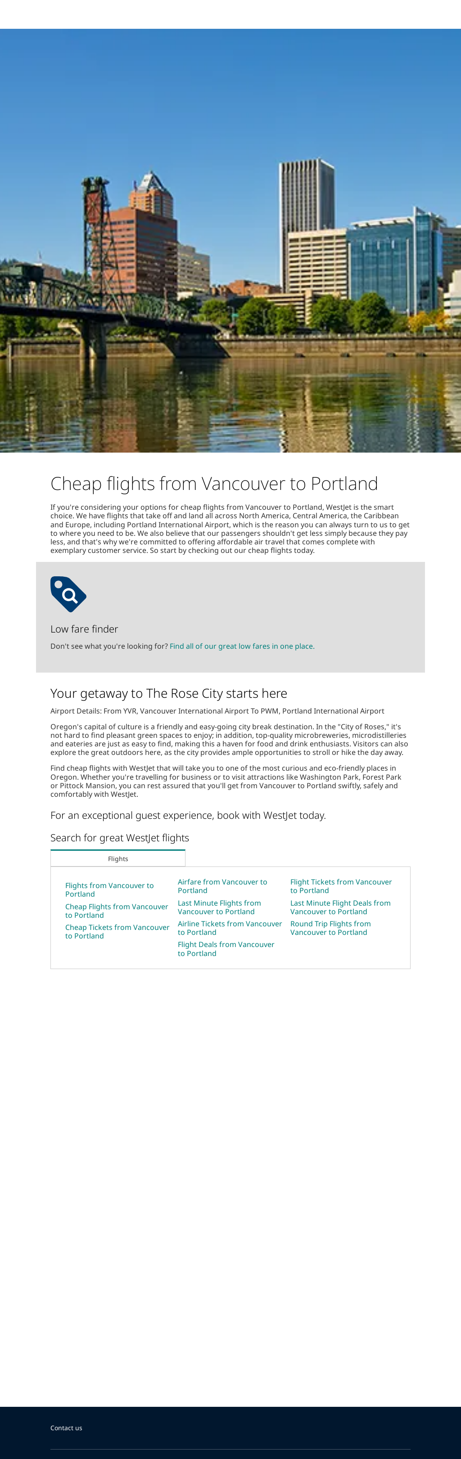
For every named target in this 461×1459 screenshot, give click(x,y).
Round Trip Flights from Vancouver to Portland (330, 928)
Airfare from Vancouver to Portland (222, 886)
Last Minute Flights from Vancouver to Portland (219, 907)
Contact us (66, 1427)
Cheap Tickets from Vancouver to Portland (117, 931)
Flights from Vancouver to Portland (109, 889)
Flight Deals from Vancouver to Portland (226, 948)
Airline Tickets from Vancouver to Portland (230, 928)
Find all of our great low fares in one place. (242, 646)
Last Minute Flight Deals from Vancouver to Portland (340, 907)
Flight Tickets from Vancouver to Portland (341, 886)
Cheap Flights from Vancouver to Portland (116, 911)
